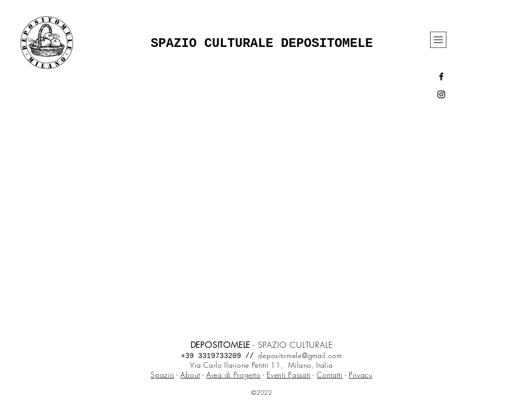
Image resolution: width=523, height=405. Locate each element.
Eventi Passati (289, 374)
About (190, 374)
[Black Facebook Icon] (441, 76)
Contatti (330, 374)
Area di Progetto (233, 374)
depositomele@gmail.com (300, 355)
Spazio (162, 374)
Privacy (360, 374)
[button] (438, 40)
